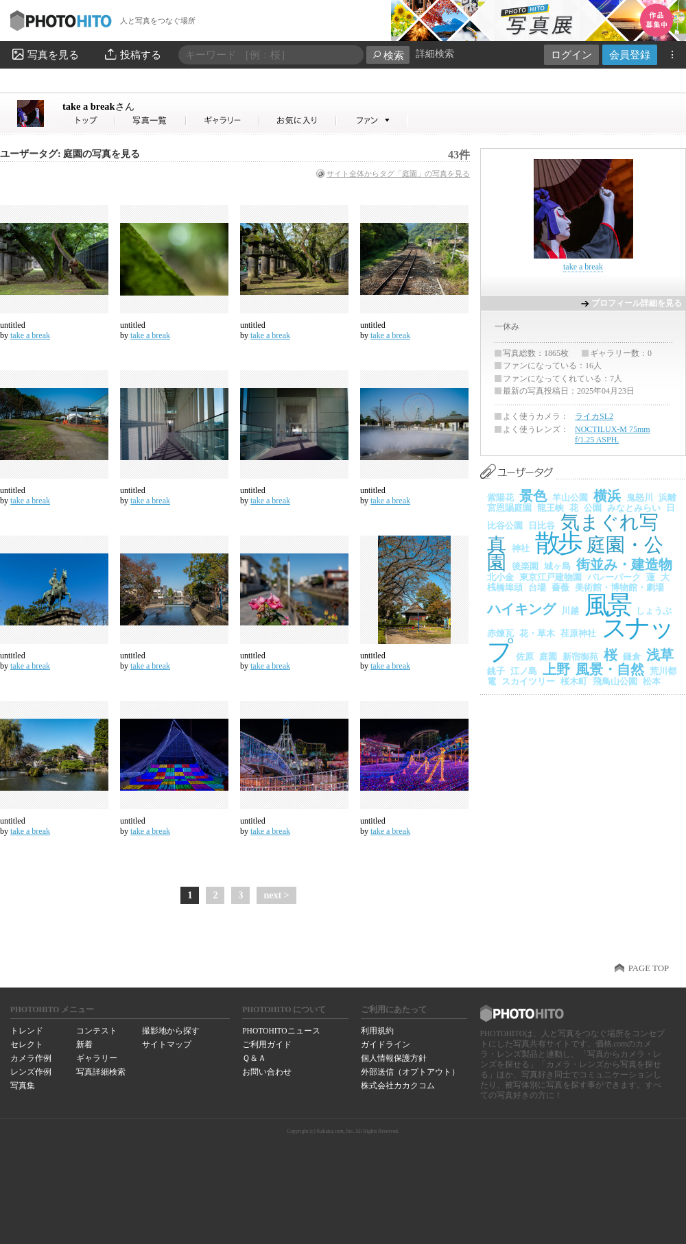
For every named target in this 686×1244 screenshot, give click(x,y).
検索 (388, 55)
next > (276, 895)
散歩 (558, 543)
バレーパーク (614, 577)
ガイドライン (385, 1044)
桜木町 (573, 681)
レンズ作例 (30, 1072)
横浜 (607, 495)
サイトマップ (166, 1044)
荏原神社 (578, 633)
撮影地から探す (171, 1031)
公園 (593, 508)
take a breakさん (89, 120)
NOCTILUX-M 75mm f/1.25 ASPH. (612, 434)
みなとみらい (634, 508)
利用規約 (377, 1031)
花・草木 (537, 633)
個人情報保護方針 (394, 1058)
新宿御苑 (580, 656)
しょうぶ (654, 611)
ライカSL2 (594, 416)
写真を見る (44, 54)
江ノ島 (523, 671)
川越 (570, 611)
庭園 (548, 656)
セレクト (26, 1044)
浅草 (660, 654)
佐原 (525, 656)
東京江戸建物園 (550, 577)
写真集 (22, 1085)
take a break (98, 106)
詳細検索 (435, 54)
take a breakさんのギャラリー (223, 120)
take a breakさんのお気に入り (298, 120)
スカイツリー (528, 681)
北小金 (500, 577)
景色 (533, 495)
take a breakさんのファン (372, 120)
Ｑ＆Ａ (254, 1058)
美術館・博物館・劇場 (619, 587)
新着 (84, 1044)
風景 (607, 605)
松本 (652, 681)
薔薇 (560, 587)
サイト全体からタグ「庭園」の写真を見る (398, 173)
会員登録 (629, 54)
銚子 (496, 671)
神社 (521, 548)
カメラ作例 (30, 1058)
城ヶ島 (557, 566)
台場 (537, 587)
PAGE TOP (648, 968)
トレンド (26, 1031)
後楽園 (525, 566)
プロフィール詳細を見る (636, 303)
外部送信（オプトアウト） (410, 1072)
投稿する (132, 54)
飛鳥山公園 (615, 681)
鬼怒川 (639, 497)
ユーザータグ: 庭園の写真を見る (70, 154)
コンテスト (96, 1031)
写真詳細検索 (101, 1072)
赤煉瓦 (500, 633)
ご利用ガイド (267, 1044)
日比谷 (541, 526)
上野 (556, 669)
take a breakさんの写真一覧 (151, 120)
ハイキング (521, 609)
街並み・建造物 (624, 564)
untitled (12, 325)
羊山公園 (570, 497)
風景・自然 (610, 669)
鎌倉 (632, 656)
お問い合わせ (267, 1072)
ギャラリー (96, 1058)
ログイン (571, 54)
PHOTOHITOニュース (281, 1031)
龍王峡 (550, 508)
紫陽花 (500, 497)
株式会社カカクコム (398, 1085)
